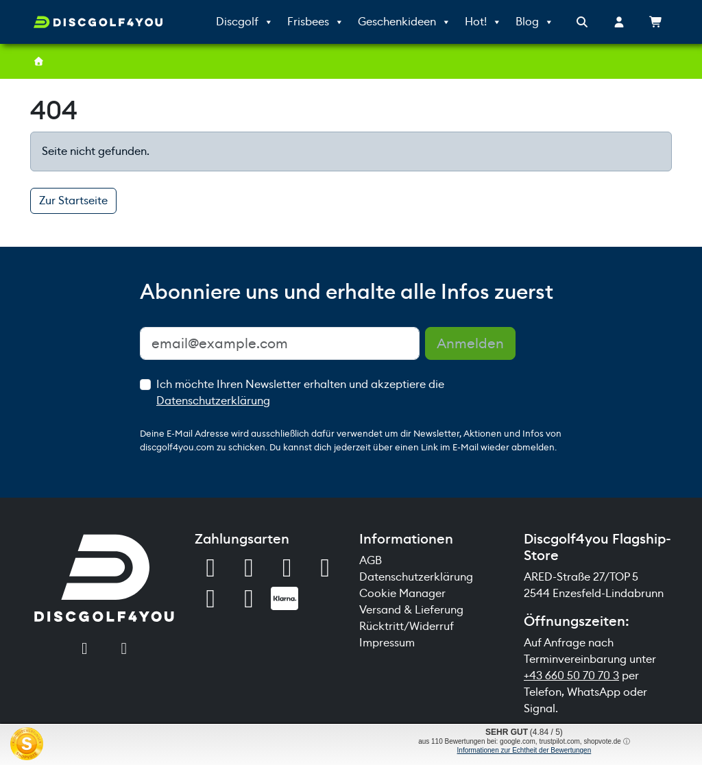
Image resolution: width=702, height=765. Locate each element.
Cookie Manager (402, 593)
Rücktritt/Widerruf (406, 626)
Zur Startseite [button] (73, 200)
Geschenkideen (404, 22)
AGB (370, 560)
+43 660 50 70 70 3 (571, 675)
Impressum (387, 642)
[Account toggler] (619, 22)
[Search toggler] (582, 22)
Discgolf (245, 22)
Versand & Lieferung (411, 610)
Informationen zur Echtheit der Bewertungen (524, 750)
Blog (535, 22)
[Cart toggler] (656, 22)
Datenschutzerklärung (213, 400)
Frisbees (315, 22)
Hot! (483, 22)
